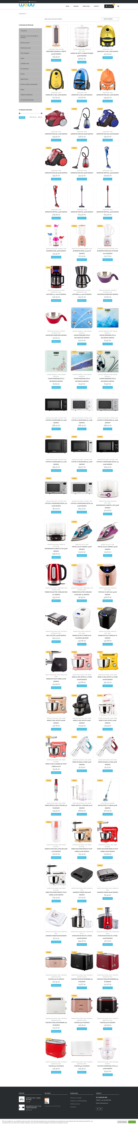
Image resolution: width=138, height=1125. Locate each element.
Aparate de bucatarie (78, 49)
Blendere (60, 248)
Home (56, 49)
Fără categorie (25, 53)
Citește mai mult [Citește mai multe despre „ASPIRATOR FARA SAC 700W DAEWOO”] (108, 101)
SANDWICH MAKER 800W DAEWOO (107, 892)
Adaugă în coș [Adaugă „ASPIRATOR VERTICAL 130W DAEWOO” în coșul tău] (107, 179)
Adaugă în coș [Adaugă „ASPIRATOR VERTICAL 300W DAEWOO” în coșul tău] (81, 218)
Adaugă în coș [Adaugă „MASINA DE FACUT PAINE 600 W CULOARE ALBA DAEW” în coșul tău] (81, 644)
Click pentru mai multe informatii (52, 1102)
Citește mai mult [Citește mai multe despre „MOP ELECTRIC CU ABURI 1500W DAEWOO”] (108, 814)
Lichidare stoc (25, 63)
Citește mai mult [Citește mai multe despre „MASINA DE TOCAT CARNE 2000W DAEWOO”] (56, 687)
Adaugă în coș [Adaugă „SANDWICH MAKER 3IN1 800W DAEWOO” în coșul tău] (81, 901)
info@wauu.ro (33, 1)
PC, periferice (25, 68)
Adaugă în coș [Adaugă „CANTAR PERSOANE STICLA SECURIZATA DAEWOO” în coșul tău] (56, 387)
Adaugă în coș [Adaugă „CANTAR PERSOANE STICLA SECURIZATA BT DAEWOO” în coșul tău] (81, 344)
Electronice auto (26, 48)
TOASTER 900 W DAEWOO (82, 1022)
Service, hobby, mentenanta (29, 84)
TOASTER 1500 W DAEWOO (56, 979)
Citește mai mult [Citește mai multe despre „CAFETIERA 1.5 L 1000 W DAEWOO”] (56, 300)
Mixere (89, 674)
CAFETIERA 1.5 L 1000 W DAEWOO (56, 294)
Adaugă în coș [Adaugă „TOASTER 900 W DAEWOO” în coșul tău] (107, 1028)
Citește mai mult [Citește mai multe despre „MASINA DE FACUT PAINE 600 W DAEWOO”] (108, 644)
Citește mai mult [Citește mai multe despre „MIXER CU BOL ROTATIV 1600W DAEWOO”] (56, 729)
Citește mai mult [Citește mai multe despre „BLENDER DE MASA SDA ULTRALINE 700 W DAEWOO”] (108, 259)
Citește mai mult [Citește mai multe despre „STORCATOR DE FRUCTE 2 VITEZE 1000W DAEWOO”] (82, 944)
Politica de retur (75, 1104)
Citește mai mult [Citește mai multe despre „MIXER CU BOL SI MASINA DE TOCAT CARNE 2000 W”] (56, 772)
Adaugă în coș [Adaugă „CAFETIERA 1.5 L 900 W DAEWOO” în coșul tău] (81, 300)
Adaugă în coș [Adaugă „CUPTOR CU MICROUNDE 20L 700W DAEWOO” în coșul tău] (56, 429)
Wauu (67, 6)
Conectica (24, 30)
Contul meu (86, 6)
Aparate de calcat (80, 544)
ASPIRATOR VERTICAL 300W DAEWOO (82, 212)
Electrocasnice (25, 42)
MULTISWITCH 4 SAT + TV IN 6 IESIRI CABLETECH (30, 1107)
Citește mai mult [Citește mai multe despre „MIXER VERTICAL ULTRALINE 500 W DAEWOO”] (82, 814)
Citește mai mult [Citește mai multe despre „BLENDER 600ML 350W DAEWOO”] (56, 257)
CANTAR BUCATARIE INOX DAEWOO (107, 294)
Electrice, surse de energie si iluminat (29, 36)
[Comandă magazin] (110, 19)
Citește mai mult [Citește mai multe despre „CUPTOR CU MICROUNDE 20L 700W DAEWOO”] (56, 470)
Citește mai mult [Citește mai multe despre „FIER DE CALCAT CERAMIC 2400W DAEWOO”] (82, 555)
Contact (96, 6)
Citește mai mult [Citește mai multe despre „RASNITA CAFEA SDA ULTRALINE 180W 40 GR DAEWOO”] (56, 857)
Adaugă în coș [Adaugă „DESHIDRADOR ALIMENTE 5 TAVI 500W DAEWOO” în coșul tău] (107, 514)
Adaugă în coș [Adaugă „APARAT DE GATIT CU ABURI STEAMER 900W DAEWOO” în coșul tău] (81, 62)
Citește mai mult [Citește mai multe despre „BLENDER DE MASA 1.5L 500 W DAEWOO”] (82, 259)
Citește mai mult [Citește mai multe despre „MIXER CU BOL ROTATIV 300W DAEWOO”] (82, 729)
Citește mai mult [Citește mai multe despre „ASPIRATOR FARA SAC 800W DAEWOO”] (82, 140)
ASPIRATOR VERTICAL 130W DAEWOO (108, 173)
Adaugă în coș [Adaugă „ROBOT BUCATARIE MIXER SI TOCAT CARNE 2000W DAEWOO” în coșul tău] (81, 857)
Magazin (75, 6)
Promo (23, 74)
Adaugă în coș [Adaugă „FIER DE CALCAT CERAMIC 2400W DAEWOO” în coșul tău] (107, 555)
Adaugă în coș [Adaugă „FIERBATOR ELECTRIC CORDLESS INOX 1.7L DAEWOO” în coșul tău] (56, 600)
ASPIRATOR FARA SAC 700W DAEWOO (107, 95)
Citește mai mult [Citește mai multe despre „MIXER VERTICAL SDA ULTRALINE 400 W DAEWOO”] (56, 814)
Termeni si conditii (75, 1098)
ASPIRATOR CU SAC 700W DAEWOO (107, 51)
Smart (22, 89)
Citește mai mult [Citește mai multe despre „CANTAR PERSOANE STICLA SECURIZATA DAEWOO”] (108, 344)
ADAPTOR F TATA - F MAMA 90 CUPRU (30, 1098)
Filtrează (22, 117)
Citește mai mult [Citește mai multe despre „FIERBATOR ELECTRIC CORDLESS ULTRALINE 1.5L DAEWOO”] (82, 600)
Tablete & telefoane (27, 94)
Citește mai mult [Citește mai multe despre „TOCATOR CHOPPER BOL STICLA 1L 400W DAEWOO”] (108, 1074)
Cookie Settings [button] (122, 1122)
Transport (73, 1107)
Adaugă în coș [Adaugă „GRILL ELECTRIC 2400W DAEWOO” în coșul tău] (56, 641)
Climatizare (52, 49)
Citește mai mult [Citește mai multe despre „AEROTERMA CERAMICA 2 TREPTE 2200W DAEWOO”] (56, 60)
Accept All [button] (132, 1122)
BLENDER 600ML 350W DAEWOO (56, 251)
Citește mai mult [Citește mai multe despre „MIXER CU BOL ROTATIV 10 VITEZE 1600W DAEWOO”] (82, 685)
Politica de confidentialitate (78, 1101)
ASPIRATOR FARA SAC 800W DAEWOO (82, 134)
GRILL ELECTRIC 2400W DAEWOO (56, 635)
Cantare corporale (78, 331)
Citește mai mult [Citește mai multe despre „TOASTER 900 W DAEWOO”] (82, 1028)
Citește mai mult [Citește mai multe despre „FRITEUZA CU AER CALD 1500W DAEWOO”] (108, 600)
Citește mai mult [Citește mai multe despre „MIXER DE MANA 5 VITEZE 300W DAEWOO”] (82, 770)
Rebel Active (24, 79)
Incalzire (61, 49)
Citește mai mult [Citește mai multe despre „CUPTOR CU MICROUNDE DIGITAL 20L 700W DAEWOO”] (108, 470)
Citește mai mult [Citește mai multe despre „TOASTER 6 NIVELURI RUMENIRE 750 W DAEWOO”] (82, 987)
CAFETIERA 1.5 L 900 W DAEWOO (82, 294)
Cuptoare (60, 418)
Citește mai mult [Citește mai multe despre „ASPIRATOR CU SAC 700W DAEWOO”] (108, 57)
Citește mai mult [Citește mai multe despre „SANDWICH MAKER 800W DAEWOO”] (108, 898)
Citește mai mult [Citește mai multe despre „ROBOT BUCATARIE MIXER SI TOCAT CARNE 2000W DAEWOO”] (108, 857)
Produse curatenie (109, 803)
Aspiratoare (106, 49)
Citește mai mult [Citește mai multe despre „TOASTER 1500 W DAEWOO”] (56, 985)
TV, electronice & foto (27, 100)
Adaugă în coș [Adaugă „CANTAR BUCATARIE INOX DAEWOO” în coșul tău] (107, 300)
